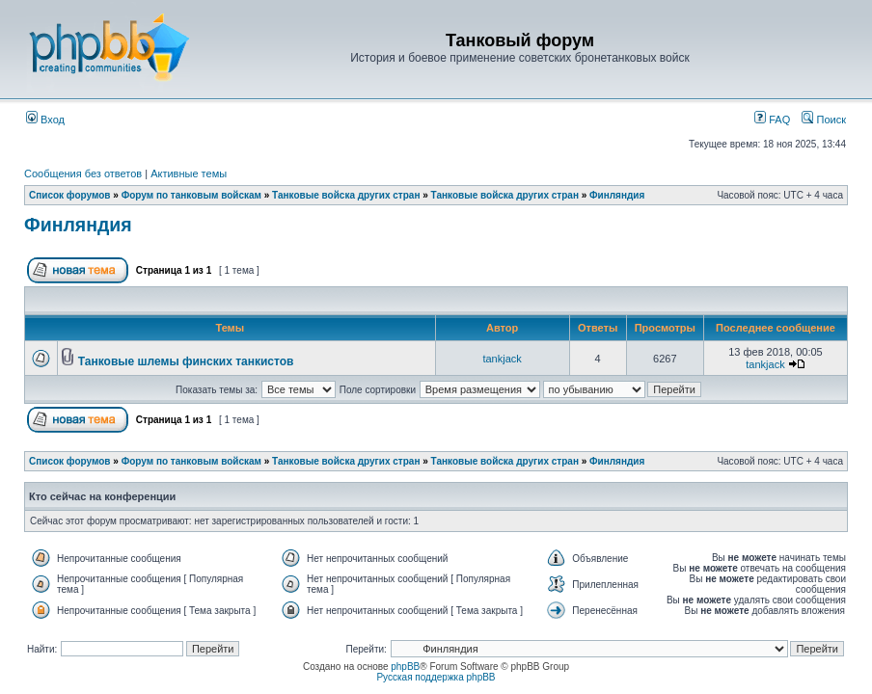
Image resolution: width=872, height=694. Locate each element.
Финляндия (616, 195)
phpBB (405, 666)
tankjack (501, 358)
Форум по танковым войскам (191, 195)
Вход (45, 119)
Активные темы (188, 173)
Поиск (824, 119)
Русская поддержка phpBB (435, 677)
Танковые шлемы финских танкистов (186, 361)
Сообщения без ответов (83, 173)
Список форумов (70, 195)
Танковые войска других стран (346, 195)
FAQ (772, 119)
